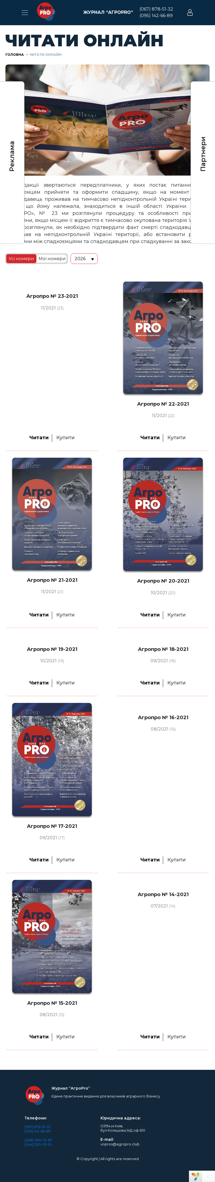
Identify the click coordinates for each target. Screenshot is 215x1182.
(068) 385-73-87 (38, 1140)
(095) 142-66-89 (156, 15)
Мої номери (52, 258)
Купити (65, 438)
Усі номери (21, 258)
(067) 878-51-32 (156, 9)
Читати (39, 438)
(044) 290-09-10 (38, 1144)
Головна (14, 55)
